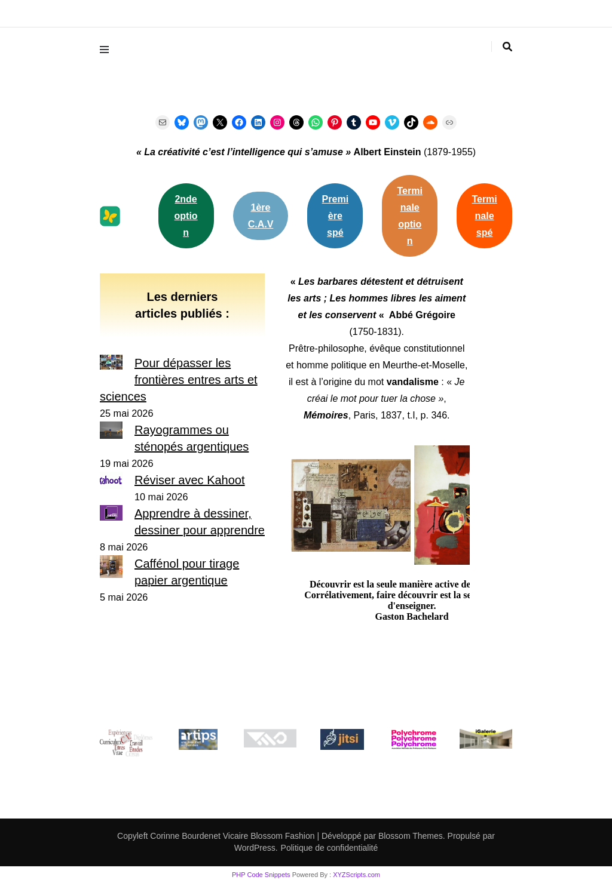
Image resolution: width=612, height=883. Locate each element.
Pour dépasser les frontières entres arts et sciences (179, 379)
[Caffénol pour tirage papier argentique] (111, 568)
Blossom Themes (409, 836)
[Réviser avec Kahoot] (111, 482)
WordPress (255, 848)
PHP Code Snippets (261, 874)
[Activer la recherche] (507, 47)
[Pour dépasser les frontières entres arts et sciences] (111, 364)
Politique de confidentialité (329, 848)
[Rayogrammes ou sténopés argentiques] (111, 432)
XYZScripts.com (356, 874)
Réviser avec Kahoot (189, 480)
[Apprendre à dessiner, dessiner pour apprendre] (111, 515)
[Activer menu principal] (107, 49)
